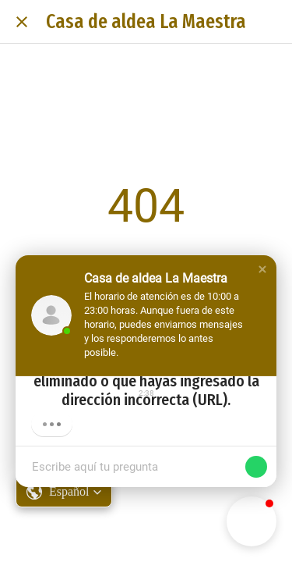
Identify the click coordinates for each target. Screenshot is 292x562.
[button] (262, 269)
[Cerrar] (21, 21)
